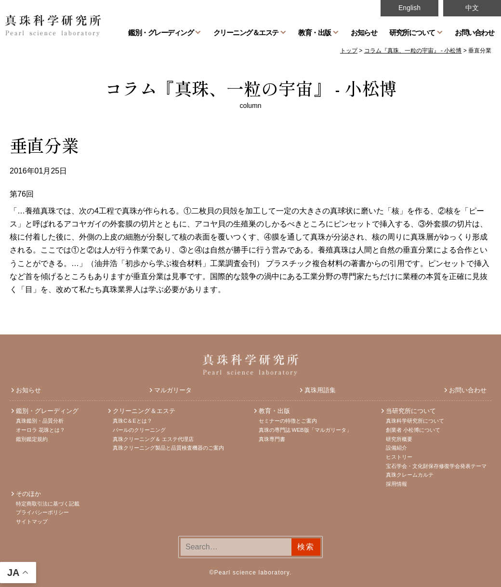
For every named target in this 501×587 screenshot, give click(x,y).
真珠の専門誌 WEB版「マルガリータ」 (305, 430)
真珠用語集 (320, 390)
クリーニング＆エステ (245, 32)
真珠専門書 (272, 439)
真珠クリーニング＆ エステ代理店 (153, 439)
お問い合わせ (474, 32)
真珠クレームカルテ (410, 475)
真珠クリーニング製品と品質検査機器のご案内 (168, 448)
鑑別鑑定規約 (32, 439)
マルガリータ (173, 390)
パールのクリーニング (139, 430)
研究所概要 (399, 439)
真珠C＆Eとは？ (132, 421)
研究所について (412, 32)
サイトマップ (32, 521)
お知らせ (364, 32)
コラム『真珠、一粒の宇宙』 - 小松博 (250, 87)
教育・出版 (314, 32)
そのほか (28, 493)
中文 (472, 8)
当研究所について (411, 410)
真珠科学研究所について (415, 421)
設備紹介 (396, 448)
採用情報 (396, 484)
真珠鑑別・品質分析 (40, 421)
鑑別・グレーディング (160, 32)
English (409, 8)
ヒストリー (399, 457)
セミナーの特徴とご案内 (288, 421)
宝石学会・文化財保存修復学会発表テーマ (436, 466)
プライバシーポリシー (42, 512)
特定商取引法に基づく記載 (47, 504)
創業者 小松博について (413, 430)
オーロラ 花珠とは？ (40, 430)
